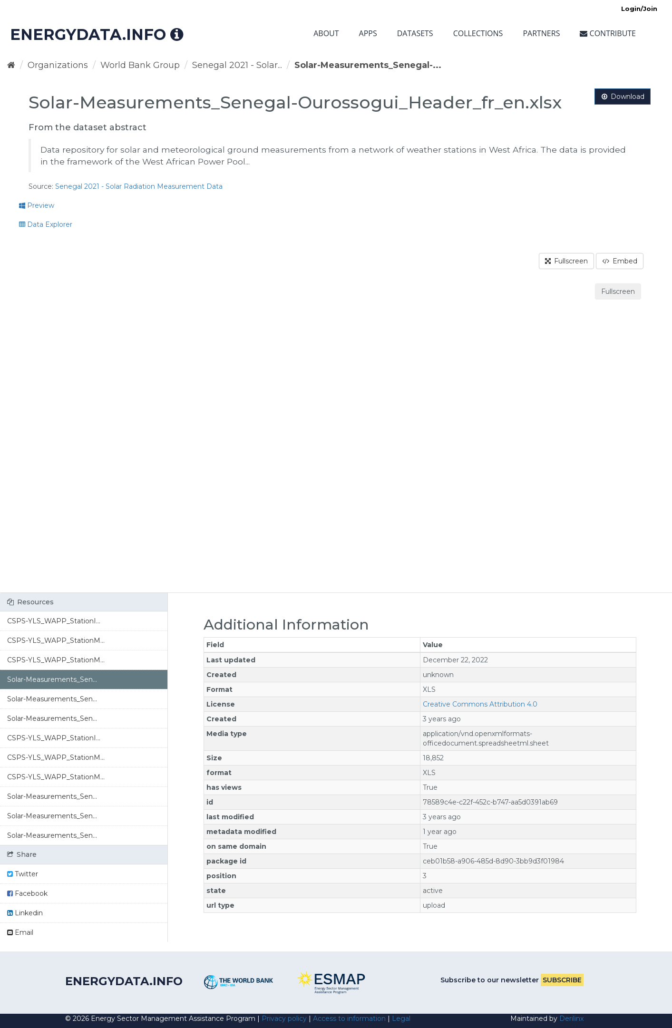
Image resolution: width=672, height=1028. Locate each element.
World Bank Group (140, 65)
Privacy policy (284, 1018)
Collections (478, 33)
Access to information (349, 1018)
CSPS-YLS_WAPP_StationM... (56, 640)
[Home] (11, 65)
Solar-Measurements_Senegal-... (367, 65)
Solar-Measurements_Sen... (52, 679)
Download (622, 96)
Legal (401, 1018)
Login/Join (639, 8)
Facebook (27, 893)
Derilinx (571, 1018)
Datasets (415, 33)
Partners (541, 33)
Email (20, 932)
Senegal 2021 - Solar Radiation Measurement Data (139, 186)
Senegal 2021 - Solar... (237, 65)
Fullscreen (566, 261)
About (326, 33)
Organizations (58, 65)
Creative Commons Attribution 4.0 (480, 704)
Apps (368, 33)
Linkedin (25, 913)
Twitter (22, 874)
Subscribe (562, 980)
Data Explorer (45, 224)
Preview (36, 205)
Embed (619, 261)
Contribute (608, 33)
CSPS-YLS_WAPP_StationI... (53, 621)
